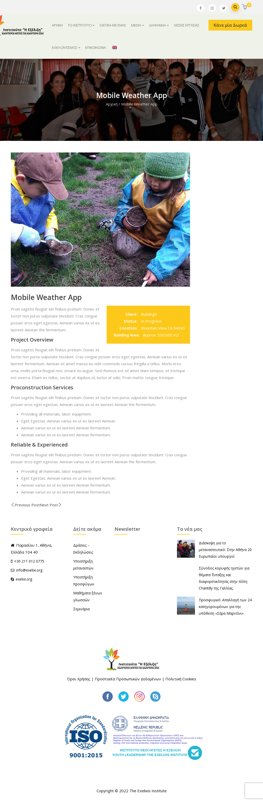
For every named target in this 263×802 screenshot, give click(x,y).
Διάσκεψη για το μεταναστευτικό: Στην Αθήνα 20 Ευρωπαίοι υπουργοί (225, 549)
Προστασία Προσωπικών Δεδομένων (128, 678)
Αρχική (112, 104)
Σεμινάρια (81, 608)
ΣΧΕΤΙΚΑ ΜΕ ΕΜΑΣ (113, 25)
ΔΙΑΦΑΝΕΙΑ (159, 25)
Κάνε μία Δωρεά (230, 25)
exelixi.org (21, 579)
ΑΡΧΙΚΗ (57, 25)
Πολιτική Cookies (180, 678)
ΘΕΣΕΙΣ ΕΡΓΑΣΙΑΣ (186, 25)
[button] (245, 7)
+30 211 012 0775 (29, 561)
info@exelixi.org (26, 570)
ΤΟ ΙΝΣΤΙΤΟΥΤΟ (81, 25)
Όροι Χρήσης (78, 678)
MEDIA (137, 25)
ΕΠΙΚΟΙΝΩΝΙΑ (95, 47)
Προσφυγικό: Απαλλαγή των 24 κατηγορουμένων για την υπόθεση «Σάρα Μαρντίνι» (225, 606)
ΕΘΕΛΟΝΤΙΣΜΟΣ (66, 47)
